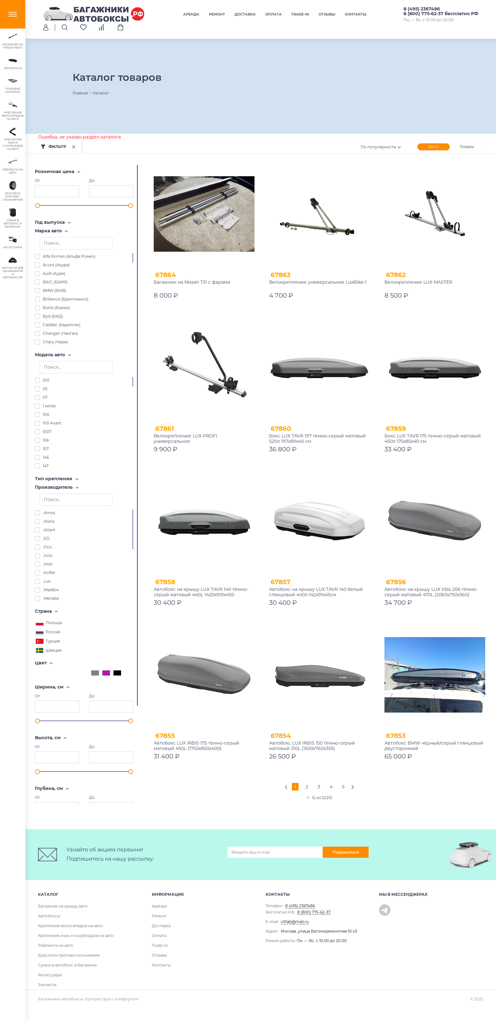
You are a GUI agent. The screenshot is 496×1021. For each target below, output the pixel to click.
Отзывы (327, 14)
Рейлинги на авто (55, 945)
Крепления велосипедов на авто (70, 925)
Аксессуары (50, 975)
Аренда (191, 14)
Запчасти (47, 984)
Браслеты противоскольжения (69, 955)
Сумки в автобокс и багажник (67, 965)
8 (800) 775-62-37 (314, 912)
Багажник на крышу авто (62, 906)
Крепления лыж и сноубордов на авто (76, 935)
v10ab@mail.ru (295, 921)
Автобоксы (49, 916)
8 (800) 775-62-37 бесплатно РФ (440, 13)
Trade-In (300, 14)
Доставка (245, 14)
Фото (433, 146)
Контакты (355, 14)
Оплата (273, 14)
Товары (467, 146)
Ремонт (217, 14)
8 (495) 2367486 (421, 9)
